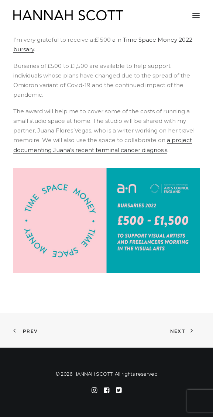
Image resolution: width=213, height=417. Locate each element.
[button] (196, 15)
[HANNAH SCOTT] (68, 15)
